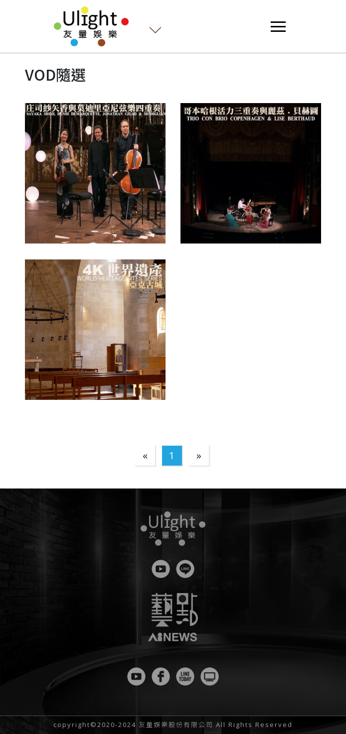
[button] (95, 173)
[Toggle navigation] (278, 26)
